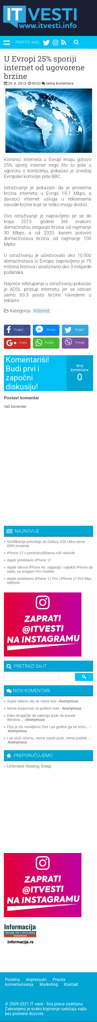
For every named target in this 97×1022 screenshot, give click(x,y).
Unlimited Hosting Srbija (29, 766)
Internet (41, 310)
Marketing (49, 984)
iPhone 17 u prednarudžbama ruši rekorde (41, 553)
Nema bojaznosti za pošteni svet (33, 708)
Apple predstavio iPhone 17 (29, 560)
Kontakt (71, 984)
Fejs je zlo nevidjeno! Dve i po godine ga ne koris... (48, 727)
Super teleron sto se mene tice (31, 701)
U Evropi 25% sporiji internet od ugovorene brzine (44, 67)
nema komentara (59, 83)
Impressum (36, 979)
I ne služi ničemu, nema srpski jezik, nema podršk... (48, 738)
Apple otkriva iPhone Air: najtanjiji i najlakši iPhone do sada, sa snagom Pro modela (50, 569)
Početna (12, 979)
